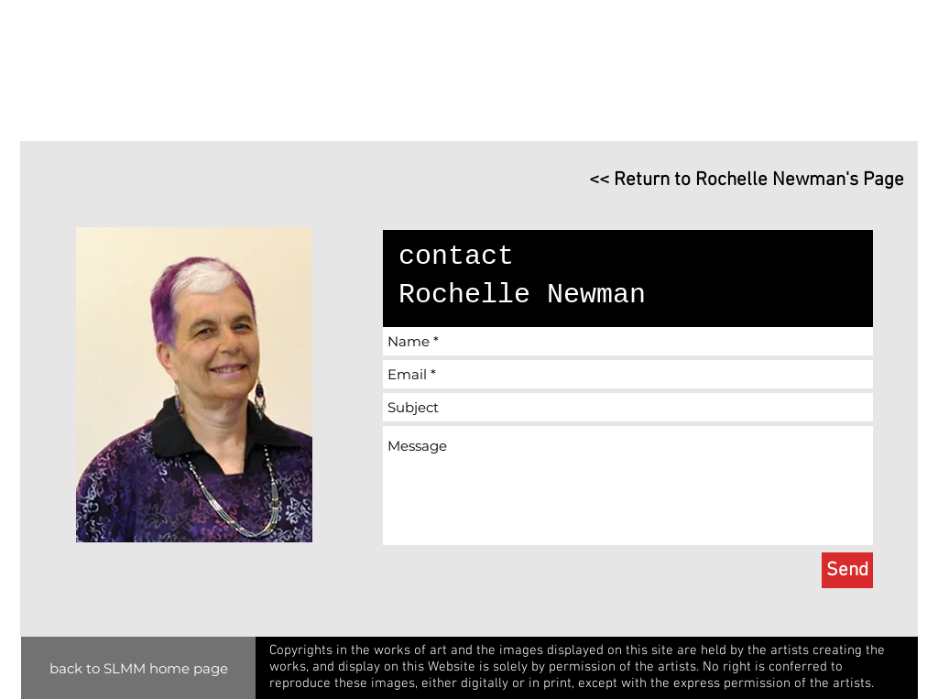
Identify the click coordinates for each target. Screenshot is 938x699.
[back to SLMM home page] (138, 668)
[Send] (847, 570)
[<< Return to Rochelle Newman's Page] (731, 180)
